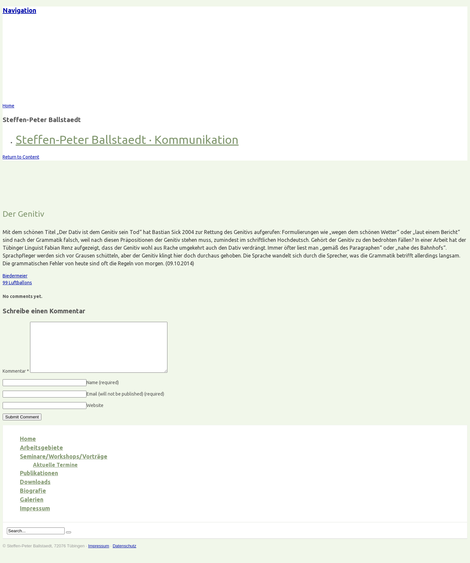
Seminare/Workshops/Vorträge (63, 466)
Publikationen (39, 482)
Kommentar (16, 380)
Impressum (35, 518)
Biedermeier (15, 275)
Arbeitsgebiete (41, 457)
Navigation (19, 10)
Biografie (33, 500)
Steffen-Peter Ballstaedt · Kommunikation (127, 139)
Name (102, 392)
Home (28, 448)
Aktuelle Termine (55, 474)
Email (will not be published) (125, 403)
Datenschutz (124, 555)
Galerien (31, 509)
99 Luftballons (17, 282)
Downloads (35, 491)
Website (94, 415)
